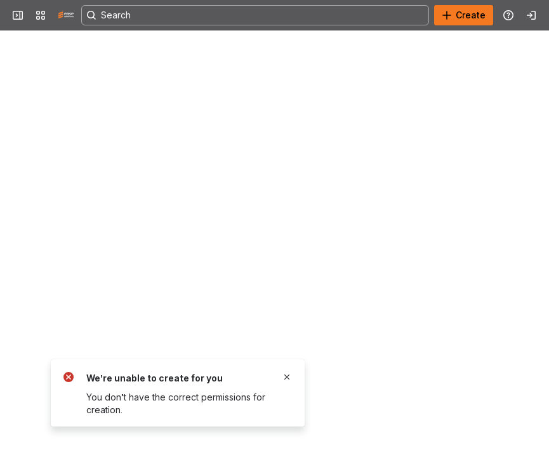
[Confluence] (66, 15)
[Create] (463, 15)
